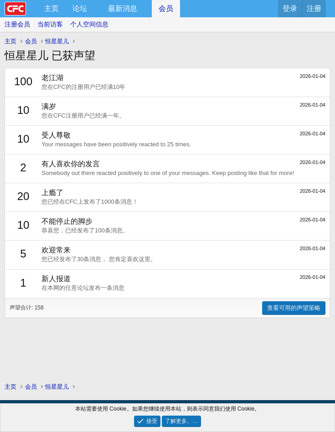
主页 (51, 8)
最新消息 (122, 8)
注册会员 (17, 24)
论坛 (79, 8)
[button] (94, 8)
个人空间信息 (89, 24)
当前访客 (50, 24)
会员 (166, 8)
